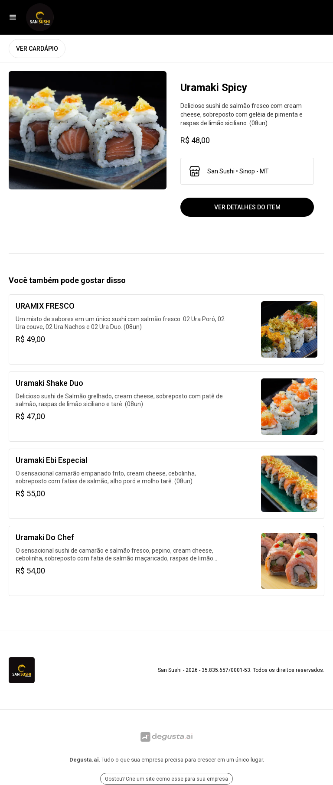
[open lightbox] (87, 130)
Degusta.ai (84, 759)
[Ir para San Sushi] (40, 17)
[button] (13, 17)
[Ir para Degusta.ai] (166, 737)
